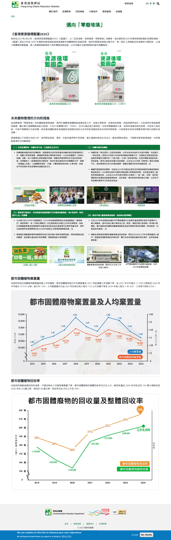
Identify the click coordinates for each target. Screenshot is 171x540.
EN (147, 3)
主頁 (66, 524)
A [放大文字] (137, 3)
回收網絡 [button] (80, 11)
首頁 (13, 16)
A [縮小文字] (143, 4)
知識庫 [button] (119, 11)
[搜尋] (158, 3)
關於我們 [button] (53, 11)
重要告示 (90, 524)
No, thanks (146, 535)
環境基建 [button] (106, 11)
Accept (135, 534)
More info (66, 536)
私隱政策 (103, 524)
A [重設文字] (140, 3)
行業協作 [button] (93, 11)
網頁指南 (129, 3)
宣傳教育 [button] (66, 11)
